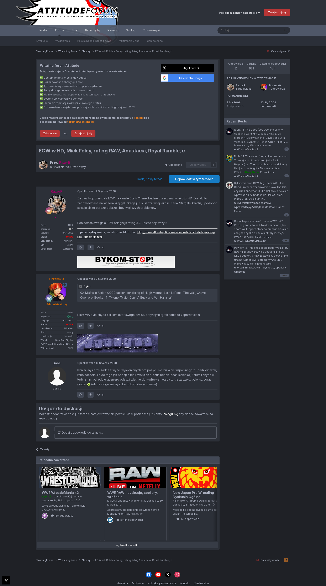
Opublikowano (96, 191)
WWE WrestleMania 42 (60, 493)
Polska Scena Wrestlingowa (94, 40)
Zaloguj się (50, 133)
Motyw (138, 583)
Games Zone (155, 40)
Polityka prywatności (162, 583)
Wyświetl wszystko (127, 545)
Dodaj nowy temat (149, 179)
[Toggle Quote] (81, 286)
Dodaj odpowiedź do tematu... (80, 432)
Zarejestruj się (277, 12)
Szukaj (130, 30)
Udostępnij (173, 164)
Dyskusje (42, 40)
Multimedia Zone (129, 40)
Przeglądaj (92, 30)
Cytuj (100, 247)
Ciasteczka (201, 583)
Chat (75, 30)
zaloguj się (170, 414)
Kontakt (185, 583)
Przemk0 (275, 85)
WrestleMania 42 (246, 149)
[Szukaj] (239, 30)
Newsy (81, 167)
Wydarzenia (62, 40)
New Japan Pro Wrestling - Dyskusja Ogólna (194, 495)
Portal (43, 30)
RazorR (240, 85)
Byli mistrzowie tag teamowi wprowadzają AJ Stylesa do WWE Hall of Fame (259, 207)
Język (122, 583)
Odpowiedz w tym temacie (194, 179)
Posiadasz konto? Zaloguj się (239, 12)
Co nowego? (151, 30)
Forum (59, 32)
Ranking (113, 30)
